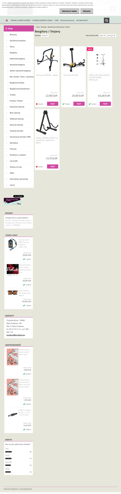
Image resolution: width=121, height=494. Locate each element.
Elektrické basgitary (17, 58)
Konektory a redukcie (18, 155)
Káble (12, 173)
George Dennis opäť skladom (16, 217)
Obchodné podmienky (67, 20)
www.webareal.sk (25, 489)
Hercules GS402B (70, 75)
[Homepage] (6, 20)
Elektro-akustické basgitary (20, 70)
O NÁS (56, 20)
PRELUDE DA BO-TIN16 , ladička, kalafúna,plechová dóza (25, 268)
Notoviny (13, 34)
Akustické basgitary (17, 64)
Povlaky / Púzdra (16, 100)
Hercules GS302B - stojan (47, 75)
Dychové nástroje (16, 124)
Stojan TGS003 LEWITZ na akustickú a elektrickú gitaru (47, 140)
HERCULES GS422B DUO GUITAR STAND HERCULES (99, 77)
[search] (106, 20)
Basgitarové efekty (17, 82)
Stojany (67, 27)
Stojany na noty (16, 167)
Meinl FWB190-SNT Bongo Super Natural (25, 293)
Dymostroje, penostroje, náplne (19, 180)
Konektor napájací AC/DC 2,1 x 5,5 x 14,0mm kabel (25, 412)
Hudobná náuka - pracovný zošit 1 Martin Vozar (25, 352)
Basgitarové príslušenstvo (20, 88)
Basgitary (13, 52)
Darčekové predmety (18, 40)
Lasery (12, 185)
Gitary (12, 46)
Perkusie (13, 149)
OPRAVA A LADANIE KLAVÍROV (21, 20)
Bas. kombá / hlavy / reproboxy (22, 76)
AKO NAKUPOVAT (82, 20)
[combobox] (102, 35)
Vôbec (7, 468)
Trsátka (12, 94)
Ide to (7, 455)
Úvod (38, 27)
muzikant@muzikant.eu (15, 335)
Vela (7, 448)
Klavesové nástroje (17, 106)
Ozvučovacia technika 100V (20, 136)
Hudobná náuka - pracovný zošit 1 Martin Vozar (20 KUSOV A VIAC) (25, 383)
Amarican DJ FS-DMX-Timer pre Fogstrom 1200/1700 (24, 243)
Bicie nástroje (15, 112)
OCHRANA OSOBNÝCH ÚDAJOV (42, 20)
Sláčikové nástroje (17, 118)
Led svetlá (13, 161)
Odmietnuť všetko (68, 11)
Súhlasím (86, 11)
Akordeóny (14, 143)
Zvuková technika (16, 130)
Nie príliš (8, 462)
